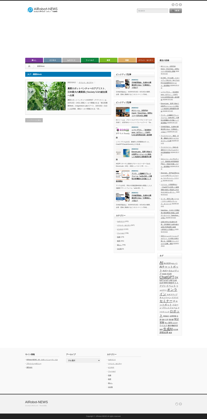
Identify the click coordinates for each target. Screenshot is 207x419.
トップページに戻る (34, 120)
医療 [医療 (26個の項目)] (163, 319)
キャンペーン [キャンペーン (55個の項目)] (165, 297)
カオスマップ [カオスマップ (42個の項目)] (172, 294)
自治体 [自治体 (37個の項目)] (175, 330)
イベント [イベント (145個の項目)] (171, 285)
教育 (108, 60)
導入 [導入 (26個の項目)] (166, 323)
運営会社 (29, 367)
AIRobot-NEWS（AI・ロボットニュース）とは (42, 359)
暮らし (34, 60)
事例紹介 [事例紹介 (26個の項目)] (166, 316)
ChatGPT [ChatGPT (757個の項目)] (167, 277)
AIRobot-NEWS (36, 402)
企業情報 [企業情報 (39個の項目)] (173, 316)
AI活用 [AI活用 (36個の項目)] (169, 274)
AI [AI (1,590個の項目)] (161, 262)
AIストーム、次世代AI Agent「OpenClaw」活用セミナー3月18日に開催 (142, 113)
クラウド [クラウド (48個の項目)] (175, 297)
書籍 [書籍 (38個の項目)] (169, 326)
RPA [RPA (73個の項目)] (166, 282)
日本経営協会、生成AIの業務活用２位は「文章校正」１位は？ (141, 85)
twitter (176, 4)
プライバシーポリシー (33, 363)
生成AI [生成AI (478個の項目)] (168, 329)
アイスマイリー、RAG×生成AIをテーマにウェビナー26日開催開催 (170, 149)
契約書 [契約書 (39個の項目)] (171, 320)
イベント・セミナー (145, 60)
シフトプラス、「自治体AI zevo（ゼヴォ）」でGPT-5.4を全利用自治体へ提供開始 (134, 133)
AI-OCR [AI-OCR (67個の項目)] (167, 263)
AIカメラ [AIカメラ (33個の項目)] (174, 263)
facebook (180, 4)
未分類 (119, 249)
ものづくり (71, 60)
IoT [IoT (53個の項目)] (167, 280)
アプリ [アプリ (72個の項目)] (163, 286)
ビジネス (52, 60)
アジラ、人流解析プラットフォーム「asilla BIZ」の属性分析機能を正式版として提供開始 (134, 177)
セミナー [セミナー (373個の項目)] (166, 301)
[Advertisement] (103, 37)
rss (173, 4)
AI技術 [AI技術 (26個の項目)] (164, 274)
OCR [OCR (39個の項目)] (161, 283)
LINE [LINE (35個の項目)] (171, 280)
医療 (127, 60)
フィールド (90, 60)
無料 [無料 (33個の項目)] (161, 329)
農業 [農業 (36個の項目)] (170, 333)
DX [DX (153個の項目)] (176, 277)
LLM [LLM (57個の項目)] (175, 280)
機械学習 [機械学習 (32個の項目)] (174, 325)
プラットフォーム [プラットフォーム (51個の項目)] (169, 308)
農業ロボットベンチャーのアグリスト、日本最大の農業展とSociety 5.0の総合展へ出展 (87, 92)
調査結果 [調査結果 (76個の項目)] (164, 332)
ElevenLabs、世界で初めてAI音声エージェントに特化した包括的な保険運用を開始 (134, 155)
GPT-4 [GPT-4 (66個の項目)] (162, 280)
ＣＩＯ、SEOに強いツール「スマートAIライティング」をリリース (170, 201)
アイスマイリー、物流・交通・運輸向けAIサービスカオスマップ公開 (170, 138)
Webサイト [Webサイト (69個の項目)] (173, 282)
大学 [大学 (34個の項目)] (166, 320)
